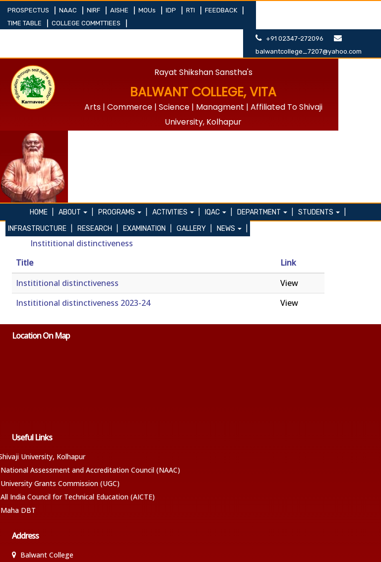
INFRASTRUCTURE (40, 128)
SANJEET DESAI (354, 548)
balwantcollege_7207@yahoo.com (317, 23)
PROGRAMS (123, 112)
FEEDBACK (222, 10)
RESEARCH (97, 128)
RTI (191, 10)
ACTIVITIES (176, 112)
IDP (172, 10)
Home (42, 112)
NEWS (232, 128)
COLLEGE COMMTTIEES (87, 23)
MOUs (147, 10)
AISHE (120, 10)
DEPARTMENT (266, 112)
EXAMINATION (147, 128)
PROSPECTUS (29, 10)
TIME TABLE (25, 23)
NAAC (68, 10)
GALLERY (194, 128)
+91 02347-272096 (308, 10)
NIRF (94, 10)
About (76, 112)
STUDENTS (322, 112)
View (289, 182)
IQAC (219, 112)
